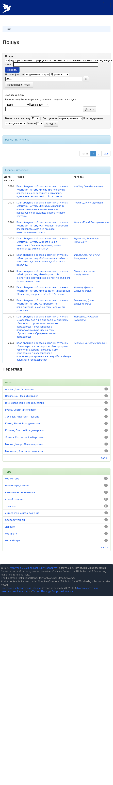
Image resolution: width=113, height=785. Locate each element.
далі (106, 153)
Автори (31, 123)
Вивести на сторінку (17, 118)
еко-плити (11, 533)
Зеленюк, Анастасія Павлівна (90, 342)
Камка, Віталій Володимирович (91, 222)
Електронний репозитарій (7, 8)
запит (9, 64)
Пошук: (9, 56)
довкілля (10, 526)
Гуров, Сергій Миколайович (21, 409)
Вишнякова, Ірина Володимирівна (24, 402)
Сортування (50, 118)
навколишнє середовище (20, 492)
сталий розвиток (15, 499)
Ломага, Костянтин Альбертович (24, 437)
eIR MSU (8, 29)
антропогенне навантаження (22, 513)
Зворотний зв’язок (62, 591)
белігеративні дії (15, 519)
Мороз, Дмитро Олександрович (24, 444)
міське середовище (17, 485)
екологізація (12, 540)
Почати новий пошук (19, 84)
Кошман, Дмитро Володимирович (24, 430)
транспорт (11, 506)
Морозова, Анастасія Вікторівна (24, 451)
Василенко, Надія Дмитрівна (21, 396)
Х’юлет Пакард (41, 591)
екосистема (12, 478)
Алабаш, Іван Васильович (88, 186)
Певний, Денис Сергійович (89, 202)
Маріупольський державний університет (34, 567)
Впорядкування (93, 118)
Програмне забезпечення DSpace (21, 588)
